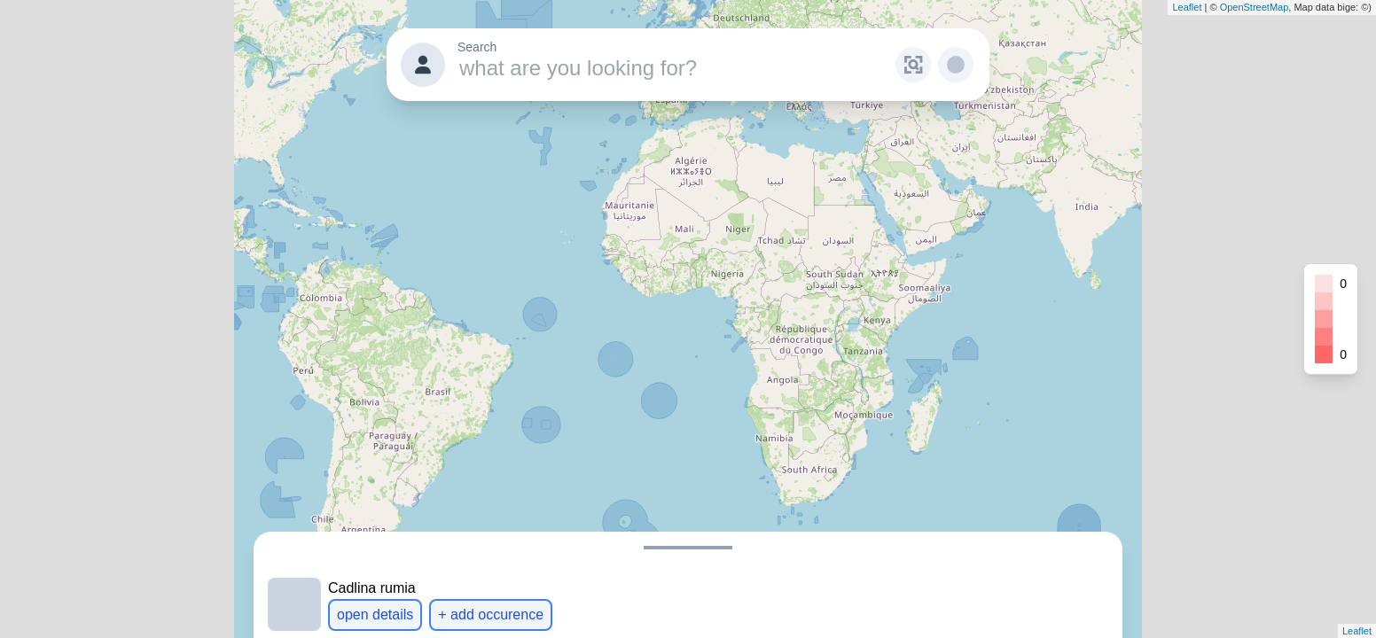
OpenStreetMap (1254, 7)
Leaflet (1186, 7)
